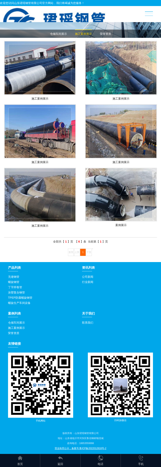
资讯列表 (88, 267)
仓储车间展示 (58, 33)
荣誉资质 (105, 33)
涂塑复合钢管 (16, 292)
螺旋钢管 (13, 282)
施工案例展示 (83, 33)
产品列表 (14, 267)
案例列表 (14, 313)
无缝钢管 (13, 276)
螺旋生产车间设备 (19, 302)
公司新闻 (87, 276)
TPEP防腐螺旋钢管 (20, 297)
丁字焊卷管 (15, 287)
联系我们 (87, 322)
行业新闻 (87, 282)
